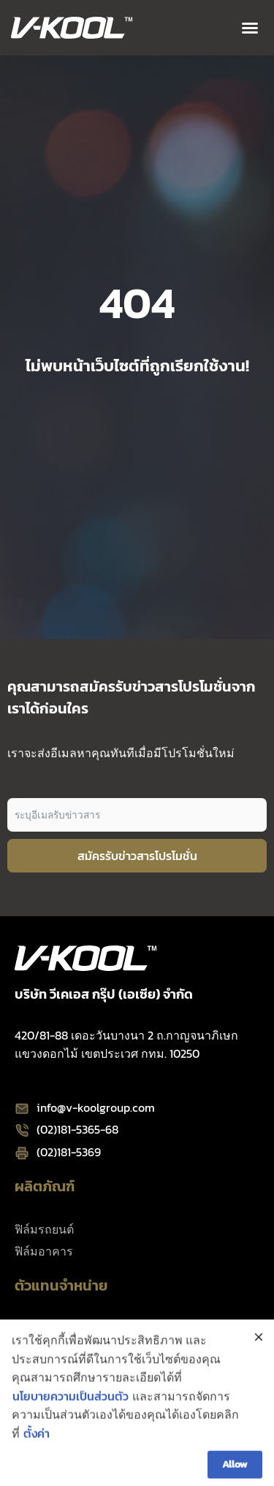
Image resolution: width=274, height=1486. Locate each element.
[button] (250, 28)
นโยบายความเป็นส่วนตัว (70, 1417)
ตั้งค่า (36, 1455)
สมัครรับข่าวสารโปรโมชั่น (137, 855)
